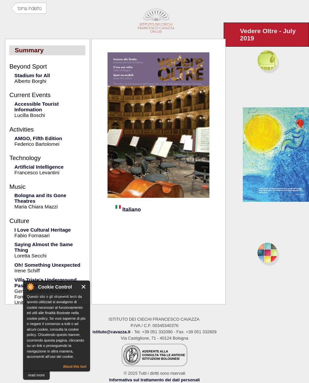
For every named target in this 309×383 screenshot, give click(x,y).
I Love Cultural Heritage (43, 230)
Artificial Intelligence (39, 167)
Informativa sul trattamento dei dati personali (154, 379)
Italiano (128, 209)
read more (36, 375)
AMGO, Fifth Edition (38, 138)
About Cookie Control (30, 286)
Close (84, 287)
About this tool (74, 366)
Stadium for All (32, 75)
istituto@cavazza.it (111, 331)
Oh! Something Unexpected (47, 265)
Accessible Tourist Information (37, 106)
